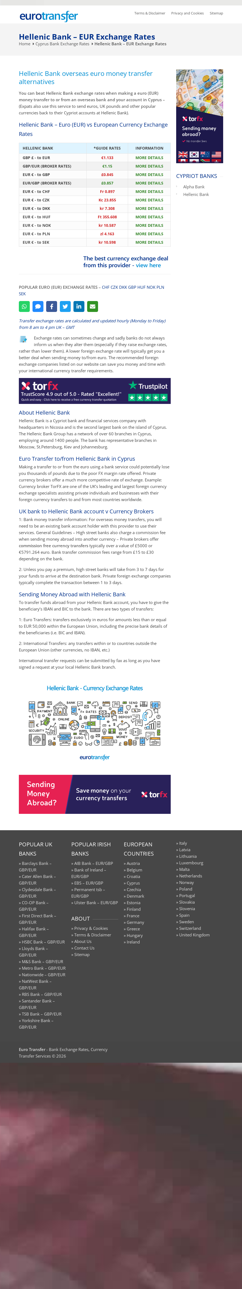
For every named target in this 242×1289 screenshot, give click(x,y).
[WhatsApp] (24, 306)
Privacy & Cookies (91, 928)
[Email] (92, 306)
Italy (183, 843)
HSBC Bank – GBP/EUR (43, 942)
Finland (134, 909)
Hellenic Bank (196, 194)
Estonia (133, 902)
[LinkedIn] (78, 306)
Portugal (187, 895)
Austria (133, 863)
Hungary (135, 935)
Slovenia (187, 908)
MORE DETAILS (149, 157)
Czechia (134, 889)
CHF (106, 287)
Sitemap (216, 13)
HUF (141, 287)
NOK (151, 287)
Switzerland (190, 928)
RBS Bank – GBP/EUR (42, 994)
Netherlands (190, 876)
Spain (184, 915)
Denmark (135, 896)
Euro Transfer (32, 1049)
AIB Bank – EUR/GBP (93, 863)
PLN (160, 287)
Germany (135, 922)
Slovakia (187, 902)
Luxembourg (191, 862)
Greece (133, 928)
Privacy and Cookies (187, 13)
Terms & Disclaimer (149, 13)
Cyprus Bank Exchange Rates (62, 43)
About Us (83, 941)
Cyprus (133, 883)
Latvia (184, 849)
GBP (132, 287)
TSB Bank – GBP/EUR (41, 1014)
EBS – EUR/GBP (88, 883)
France (133, 915)
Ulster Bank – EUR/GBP (96, 902)
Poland (185, 889)
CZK (114, 287)
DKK (123, 287)
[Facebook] (51, 306)
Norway (186, 882)
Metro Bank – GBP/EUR (44, 968)
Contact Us (84, 948)
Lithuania (188, 856)
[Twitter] (65, 306)
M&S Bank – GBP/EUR (42, 961)
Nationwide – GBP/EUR (43, 974)
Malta (184, 869)
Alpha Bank (194, 186)
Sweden (186, 921)
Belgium (134, 870)
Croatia (133, 876)
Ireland (133, 942)
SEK (22, 293)
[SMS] (38, 306)
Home (24, 43)
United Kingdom (194, 934)
